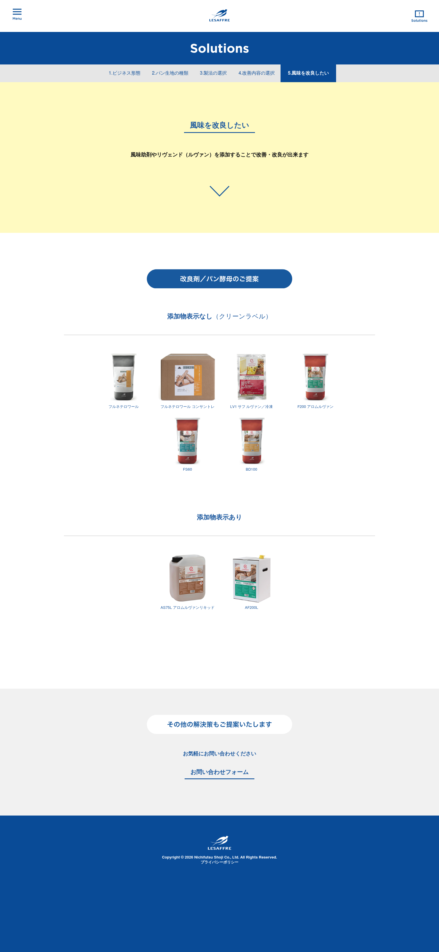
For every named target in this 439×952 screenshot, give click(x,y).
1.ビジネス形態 (124, 73)
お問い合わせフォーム (219, 772)
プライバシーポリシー (219, 862)
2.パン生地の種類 (170, 73)
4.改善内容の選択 (256, 73)
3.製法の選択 (213, 73)
